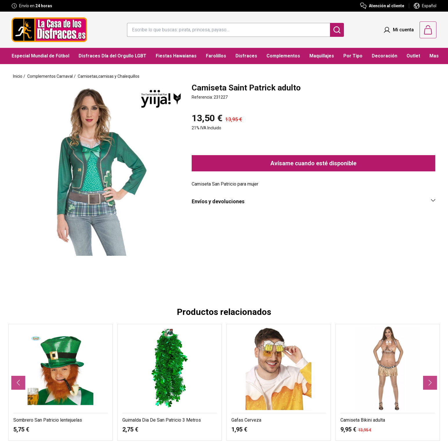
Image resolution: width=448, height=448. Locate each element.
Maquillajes (321, 56)
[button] (18, 383)
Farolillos (216, 56)
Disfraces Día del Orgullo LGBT (112, 56)
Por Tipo (352, 56)
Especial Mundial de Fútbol (40, 56)
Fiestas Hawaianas (176, 56)
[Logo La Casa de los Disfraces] (49, 29)
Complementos (283, 56)
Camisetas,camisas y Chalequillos (108, 76)
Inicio (17, 76)
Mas (434, 56)
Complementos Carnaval (50, 76)
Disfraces (246, 56)
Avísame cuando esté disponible (313, 163)
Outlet (413, 56)
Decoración (384, 56)
